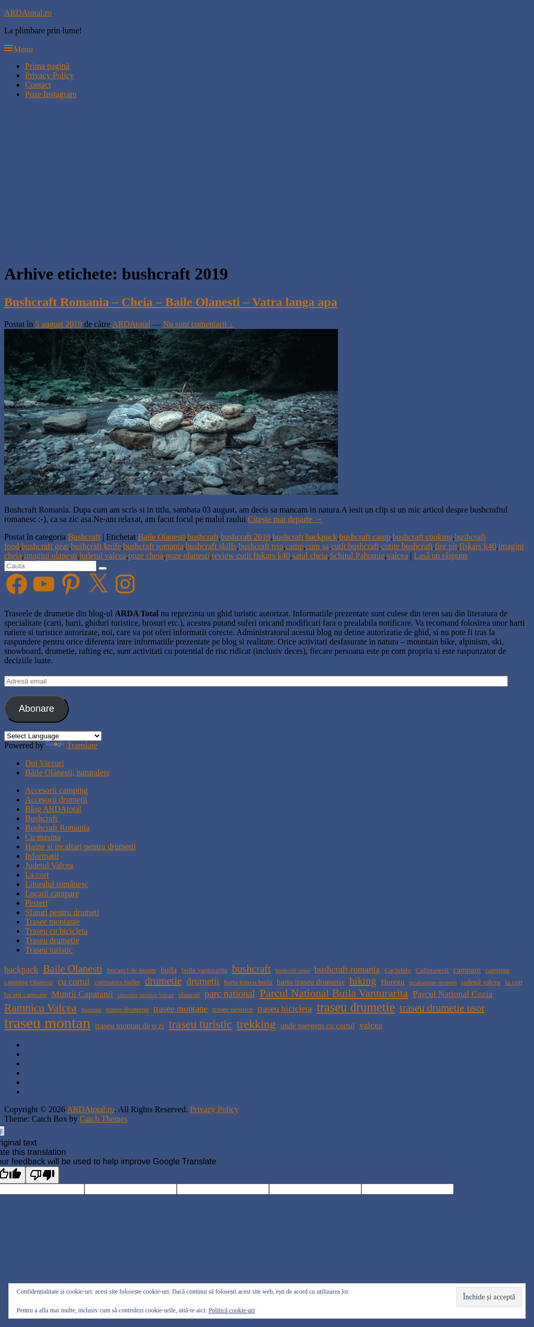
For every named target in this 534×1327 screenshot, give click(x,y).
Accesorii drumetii (56, 799)
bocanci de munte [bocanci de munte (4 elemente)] (131, 970)
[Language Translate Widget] (53, 736)
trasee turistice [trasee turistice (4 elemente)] (232, 1009)
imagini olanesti (51, 555)
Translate (72, 745)
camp (294, 546)
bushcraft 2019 (246, 536)
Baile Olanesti (161, 536)
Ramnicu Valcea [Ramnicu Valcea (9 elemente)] (40, 1008)
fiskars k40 (477, 546)
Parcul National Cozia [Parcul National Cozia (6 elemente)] (452, 994)
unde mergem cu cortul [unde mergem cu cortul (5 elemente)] (317, 1025)
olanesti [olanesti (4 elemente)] (189, 995)
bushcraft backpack (305, 536)
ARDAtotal (131, 324)
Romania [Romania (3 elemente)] (91, 1010)
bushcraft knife (96, 546)
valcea (397, 555)
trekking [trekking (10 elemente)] (256, 1024)
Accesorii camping (56, 790)
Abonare (36, 708)
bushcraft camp (365, 536)
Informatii (42, 855)
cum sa (317, 546)
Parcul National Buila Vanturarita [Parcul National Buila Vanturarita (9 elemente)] (334, 993)
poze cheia (146, 555)
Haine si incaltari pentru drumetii (80, 846)
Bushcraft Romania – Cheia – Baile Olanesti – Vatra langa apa (170, 302)
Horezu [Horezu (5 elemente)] (392, 981)
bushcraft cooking (423, 536)
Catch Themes (104, 1118)
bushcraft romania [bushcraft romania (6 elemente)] (347, 970)
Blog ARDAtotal (53, 809)
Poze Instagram (51, 94)
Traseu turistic (48, 949)
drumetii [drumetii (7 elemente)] (203, 981)
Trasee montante (52, 921)
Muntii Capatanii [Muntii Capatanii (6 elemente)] (82, 994)
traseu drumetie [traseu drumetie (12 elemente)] (356, 1007)
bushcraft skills (211, 546)
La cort (37, 874)
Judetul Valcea (49, 865)
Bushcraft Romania (57, 827)
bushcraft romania (153, 546)
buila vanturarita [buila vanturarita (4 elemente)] (204, 970)
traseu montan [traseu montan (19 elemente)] (47, 1023)
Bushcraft (84, 536)
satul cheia (309, 555)
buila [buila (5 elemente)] (169, 969)
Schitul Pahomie (357, 555)
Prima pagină (47, 66)
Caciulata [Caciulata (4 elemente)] (397, 970)
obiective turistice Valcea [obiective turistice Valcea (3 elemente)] (146, 995)
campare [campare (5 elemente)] (466, 969)
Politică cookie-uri (232, 1310)
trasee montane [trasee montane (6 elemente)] (180, 1009)
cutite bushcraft (407, 546)
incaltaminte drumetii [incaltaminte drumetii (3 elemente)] (433, 982)
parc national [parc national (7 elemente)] (229, 993)
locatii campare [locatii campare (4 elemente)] (25, 995)
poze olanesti (188, 555)
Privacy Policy (49, 75)
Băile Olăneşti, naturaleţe (67, 772)
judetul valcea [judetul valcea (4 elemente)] (481, 982)
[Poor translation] (42, 1175)
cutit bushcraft (355, 546)
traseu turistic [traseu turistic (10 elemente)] (200, 1024)
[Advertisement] (267, 180)
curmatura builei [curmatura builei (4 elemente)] (117, 982)
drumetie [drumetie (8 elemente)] (162, 981)
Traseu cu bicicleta (56, 931)
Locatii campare (52, 893)
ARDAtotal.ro (28, 12)
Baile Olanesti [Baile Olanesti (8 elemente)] (72, 969)
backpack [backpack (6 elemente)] (21, 970)
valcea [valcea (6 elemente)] (370, 1025)
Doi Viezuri (44, 763)
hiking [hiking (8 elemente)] (362, 981)
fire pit (446, 546)
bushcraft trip (260, 546)
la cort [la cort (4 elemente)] (514, 982)
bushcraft (203, 536)
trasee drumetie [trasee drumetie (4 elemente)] (127, 1009)
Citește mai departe (285, 519)
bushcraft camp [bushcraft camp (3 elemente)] (292, 970)
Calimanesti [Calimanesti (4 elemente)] (432, 970)
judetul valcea (102, 555)
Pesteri (36, 902)
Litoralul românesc (56, 884)
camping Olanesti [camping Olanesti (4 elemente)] (28, 982)
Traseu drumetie (52, 940)
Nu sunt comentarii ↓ (198, 324)
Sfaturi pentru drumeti (62, 912)
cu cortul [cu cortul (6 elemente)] (74, 982)
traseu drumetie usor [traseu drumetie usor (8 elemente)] (441, 1008)
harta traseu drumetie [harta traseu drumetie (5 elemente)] (311, 981)
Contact (38, 84)
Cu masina (42, 837)
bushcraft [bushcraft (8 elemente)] (251, 969)
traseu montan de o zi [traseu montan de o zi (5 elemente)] (129, 1025)
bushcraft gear (44, 546)
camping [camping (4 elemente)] (497, 970)
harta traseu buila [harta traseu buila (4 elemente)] (248, 982)
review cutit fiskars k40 (251, 555)
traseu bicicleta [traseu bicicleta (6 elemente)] (285, 1009)
